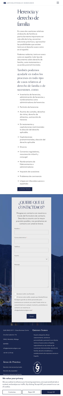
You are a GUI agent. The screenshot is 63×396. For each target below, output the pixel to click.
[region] (31, 385)
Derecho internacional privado (12, 366)
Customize (12, 392)
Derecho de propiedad (10, 370)
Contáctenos (24, 189)
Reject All (31, 392)
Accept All (51, 392)
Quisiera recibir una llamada (24, 293)
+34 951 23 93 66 (8, 352)
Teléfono (17, 246)
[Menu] (58, 3)
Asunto (16, 255)
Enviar (32, 315)
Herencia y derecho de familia (12, 374)
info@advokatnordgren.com (12, 348)
